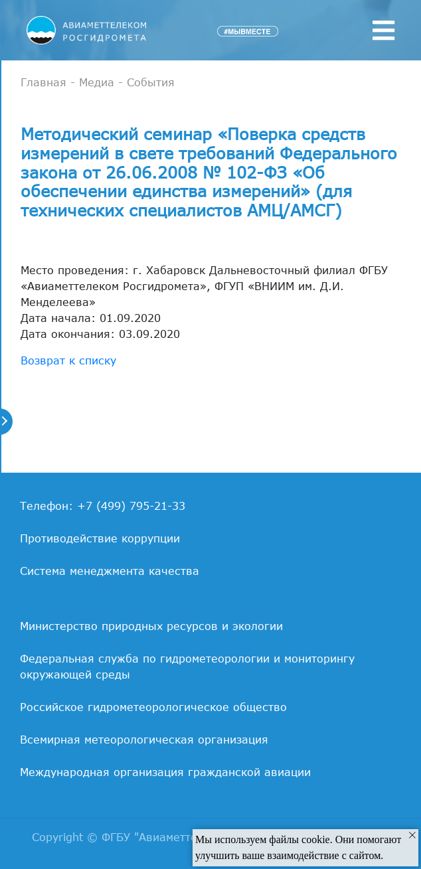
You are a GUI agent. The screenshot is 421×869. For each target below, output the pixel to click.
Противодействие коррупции (100, 538)
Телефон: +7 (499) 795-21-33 (102, 506)
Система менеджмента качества (109, 571)
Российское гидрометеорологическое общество (153, 707)
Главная (43, 82)
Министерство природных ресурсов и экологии (151, 626)
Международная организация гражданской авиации (165, 772)
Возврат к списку (68, 360)
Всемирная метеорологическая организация (144, 740)
